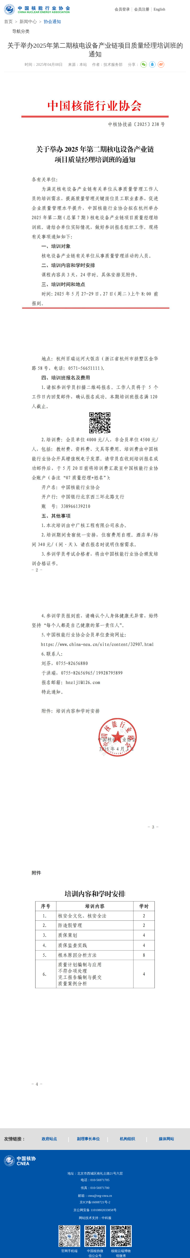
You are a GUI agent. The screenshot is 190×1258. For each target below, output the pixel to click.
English (159, 9)
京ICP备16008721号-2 (95, 1202)
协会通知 (52, 21)
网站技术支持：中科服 (95, 1218)
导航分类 (21, 31)
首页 (8, 21)
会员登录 (122, 9)
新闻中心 (28, 21)
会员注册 (141, 9)
